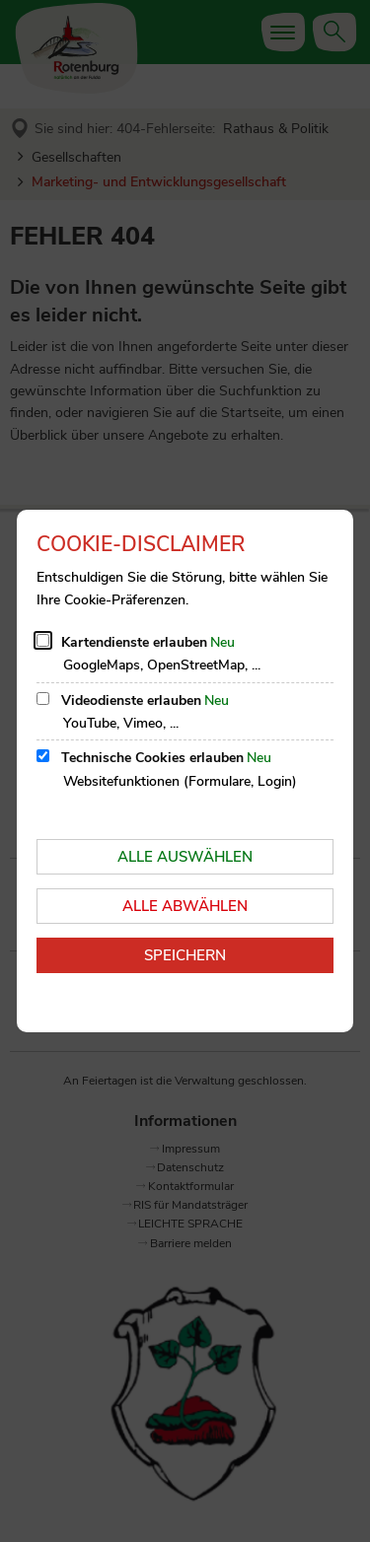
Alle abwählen (185, 906)
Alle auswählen (185, 857)
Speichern (185, 955)
